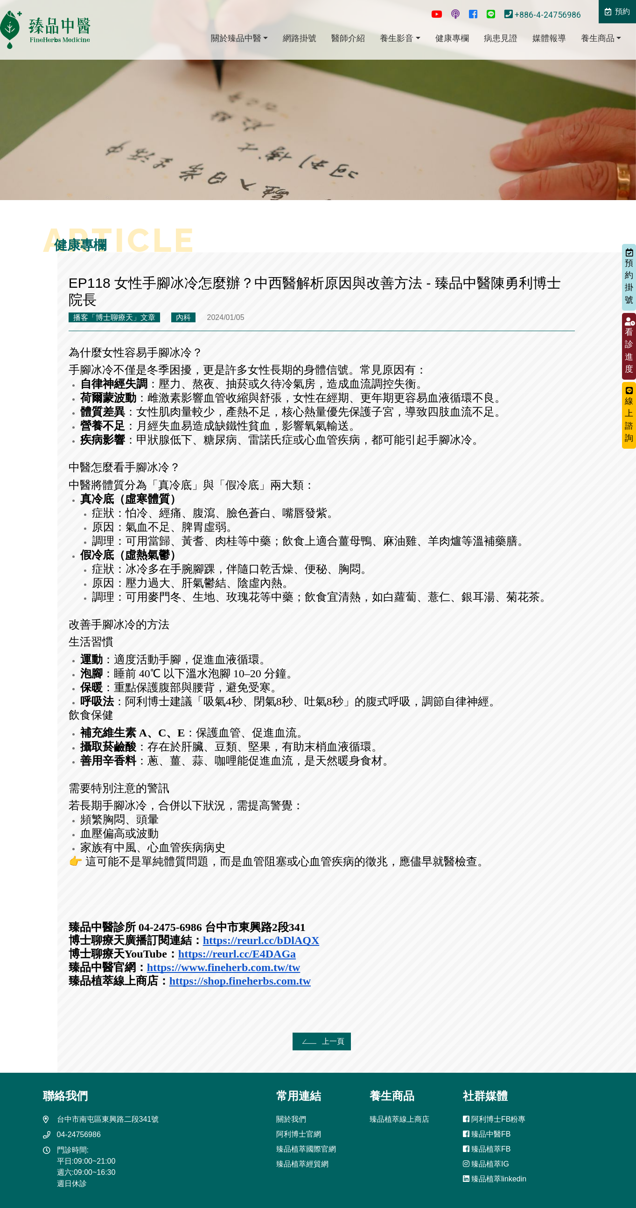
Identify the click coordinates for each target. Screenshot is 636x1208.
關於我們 (291, 1119)
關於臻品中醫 (236, 38)
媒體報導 (549, 38)
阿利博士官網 (298, 1134)
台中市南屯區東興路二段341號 (108, 1119)
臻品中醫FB (487, 1134)
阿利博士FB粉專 (494, 1119)
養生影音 (396, 38)
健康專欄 (452, 38)
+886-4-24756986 (543, 15)
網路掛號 (299, 38)
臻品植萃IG (486, 1164)
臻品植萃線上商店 (399, 1119)
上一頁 (322, 1041)
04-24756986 (79, 1135)
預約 (617, 11)
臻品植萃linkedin (495, 1179)
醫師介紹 (348, 38)
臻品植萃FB (487, 1149)
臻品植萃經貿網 (302, 1164)
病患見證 (500, 38)
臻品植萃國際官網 (306, 1149)
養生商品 (598, 38)
